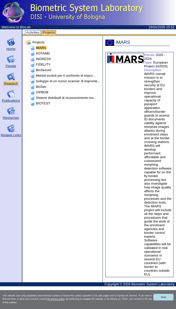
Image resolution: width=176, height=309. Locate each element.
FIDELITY (43, 64)
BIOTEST (43, 103)
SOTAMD (43, 53)
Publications (11, 100)
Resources (11, 118)
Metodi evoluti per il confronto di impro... (65, 75)
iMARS (41, 48)
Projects (49, 32)
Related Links (11, 135)
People (11, 66)
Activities (32, 32)
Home (11, 49)
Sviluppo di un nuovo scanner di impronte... (68, 81)
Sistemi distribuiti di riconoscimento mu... (66, 98)
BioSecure (44, 70)
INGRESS (43, 59)
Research (11, 83)
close (163, 297)
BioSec (41, 87)
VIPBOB (42, 92)
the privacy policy (55, 299)
